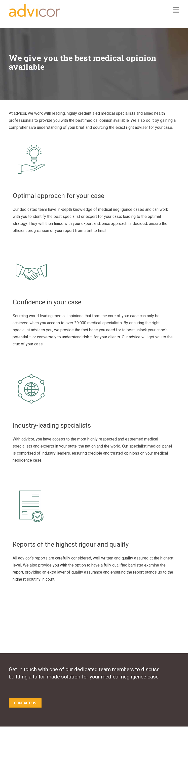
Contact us (25, 703)
